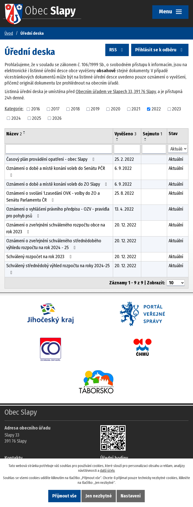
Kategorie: (14, 108)
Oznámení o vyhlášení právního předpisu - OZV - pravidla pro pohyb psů (57, 212)
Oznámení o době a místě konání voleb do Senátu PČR (55, 171)
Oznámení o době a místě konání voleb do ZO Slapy (57, 184)
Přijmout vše (64, 496)
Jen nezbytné (99, 496)
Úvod (9, 33)
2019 (95, 109)
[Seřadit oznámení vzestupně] (24, 132)
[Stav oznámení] (177, 148)
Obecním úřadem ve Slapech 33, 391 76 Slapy (116, 91)
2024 (16, 118)
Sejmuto (152, 134)
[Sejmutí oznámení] (154, 149)
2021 (135, 109)
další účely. (107, 471)
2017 (55, 109)
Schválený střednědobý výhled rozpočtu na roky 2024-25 (58, 269)
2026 (57, 118)
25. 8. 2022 (124, 193)
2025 (36, 118)
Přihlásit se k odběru (159, 50)
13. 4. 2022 (124, 209)
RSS (117, 50)
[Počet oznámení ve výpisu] (176, 283)
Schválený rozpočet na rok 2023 (39, 256)
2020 (115, 109)
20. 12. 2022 (125, 225)
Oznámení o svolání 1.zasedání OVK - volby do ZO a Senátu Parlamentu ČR (53, 196)
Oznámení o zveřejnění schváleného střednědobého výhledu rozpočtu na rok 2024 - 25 (53, 244)
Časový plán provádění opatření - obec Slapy (51, 159)
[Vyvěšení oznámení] (127, 149)
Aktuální (176, 159)
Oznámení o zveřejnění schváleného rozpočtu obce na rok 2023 (55, 228)
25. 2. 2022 (124, 159)
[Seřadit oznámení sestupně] (24, 134)
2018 (75, 109)
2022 (156, 109)
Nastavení (131, 496)
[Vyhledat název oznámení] (59, 149)
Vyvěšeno (125, 134)
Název (14, 134)
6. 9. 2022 (123, 168)
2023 (176, 109)
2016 (35, 109)
